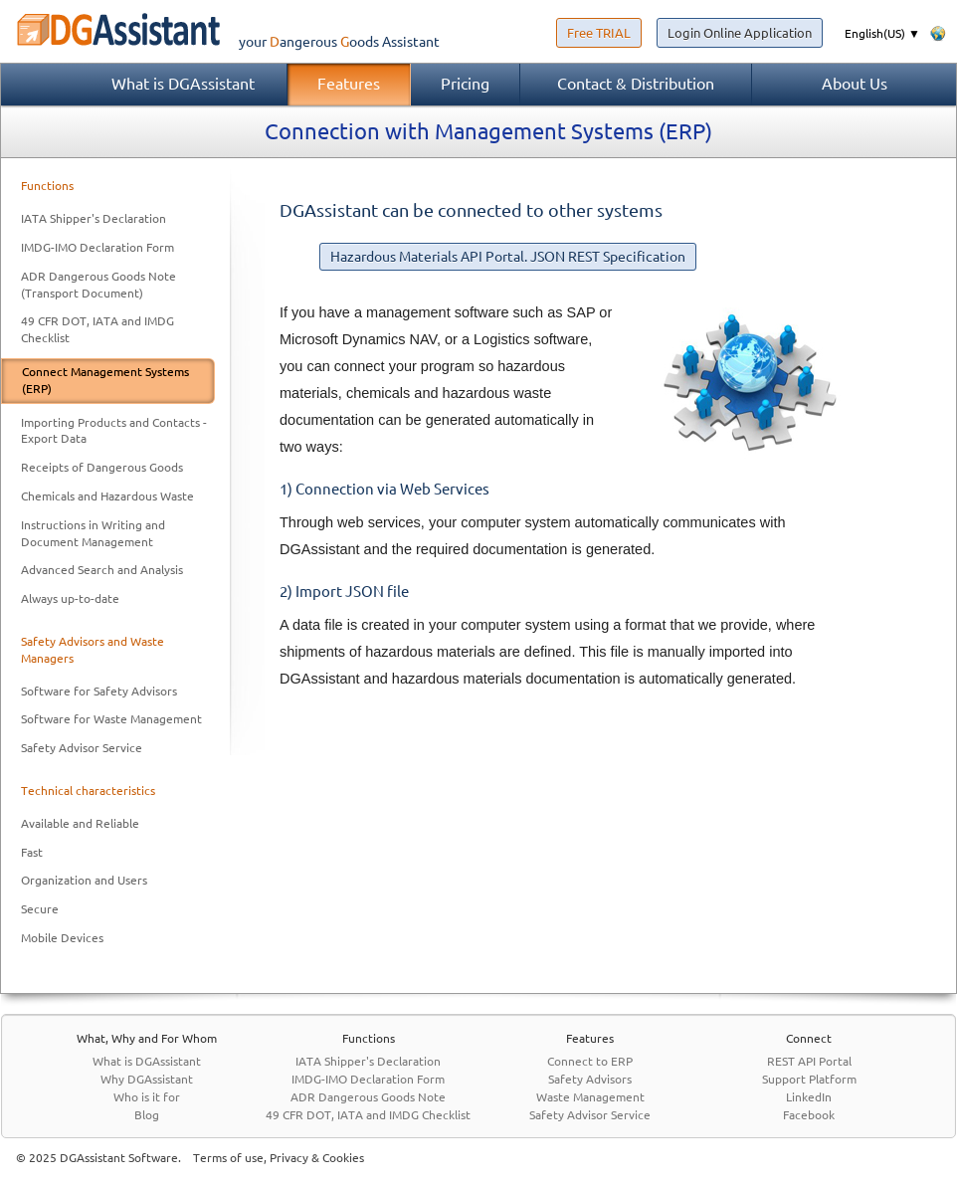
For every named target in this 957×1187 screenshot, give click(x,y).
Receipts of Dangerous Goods (102, 467)
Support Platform (809, 1079)
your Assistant (220, 42)
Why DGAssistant (146, 1079)
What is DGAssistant (183, 84)
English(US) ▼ (882, 33)
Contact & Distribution (635, 84)
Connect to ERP (590, 1061)
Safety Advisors (590, 1079)
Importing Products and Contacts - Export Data (114, 431)
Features (348, 84)
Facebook (809, 1114)
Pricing (465, 84)
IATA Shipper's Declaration (93, 218)
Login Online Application (740, 33)
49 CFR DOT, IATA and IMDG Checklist (97, 329)
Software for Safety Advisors (99, 691)
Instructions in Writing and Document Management (93, 533)
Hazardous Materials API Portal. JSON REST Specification (507, 257)
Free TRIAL (599, 33)
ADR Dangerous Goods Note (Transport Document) (98, 284)
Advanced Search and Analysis (102, 569)
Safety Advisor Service (81, 747)
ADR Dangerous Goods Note (368, 1096)
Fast (32, 852)
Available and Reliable (80, 823)
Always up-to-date (70, 598)
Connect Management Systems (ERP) (105, 380)
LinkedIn (809, 1096)
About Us (854, 84)
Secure (40, 908)
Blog (146, 1114)
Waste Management (590, 1096)
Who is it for (146, 1096)
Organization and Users (84, 880)
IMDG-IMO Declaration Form (97, 247)
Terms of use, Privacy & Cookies (278, 1157)
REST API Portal (809, 1061)
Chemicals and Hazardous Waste (107, 496)
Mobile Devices (62, 937)
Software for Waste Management (111, 718)
